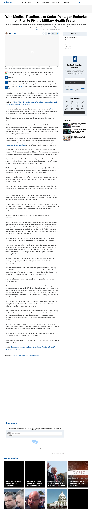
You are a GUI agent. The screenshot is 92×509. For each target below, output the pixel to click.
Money (38, 2)
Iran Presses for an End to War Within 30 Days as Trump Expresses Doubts (78, 125)
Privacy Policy (72, 89)
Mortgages (31, 2)
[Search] (79, 2)
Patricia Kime (13, 33)
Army (51, 109)
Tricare (19, 86)
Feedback (62, 453)
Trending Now (67, 120)
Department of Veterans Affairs (14, 143)
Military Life (67, 2)
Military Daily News (36, 29)
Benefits (54, 2)
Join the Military (46, 2)
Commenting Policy (34, 429)
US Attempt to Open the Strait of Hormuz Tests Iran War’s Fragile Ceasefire (78, 131)
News (60, 2)
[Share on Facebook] (43, 33)
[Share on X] (46, 33)
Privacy (57, 453)
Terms (53, 453)
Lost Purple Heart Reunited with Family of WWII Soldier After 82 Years (78, 137)
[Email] (49, 33)
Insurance (24, 2)
